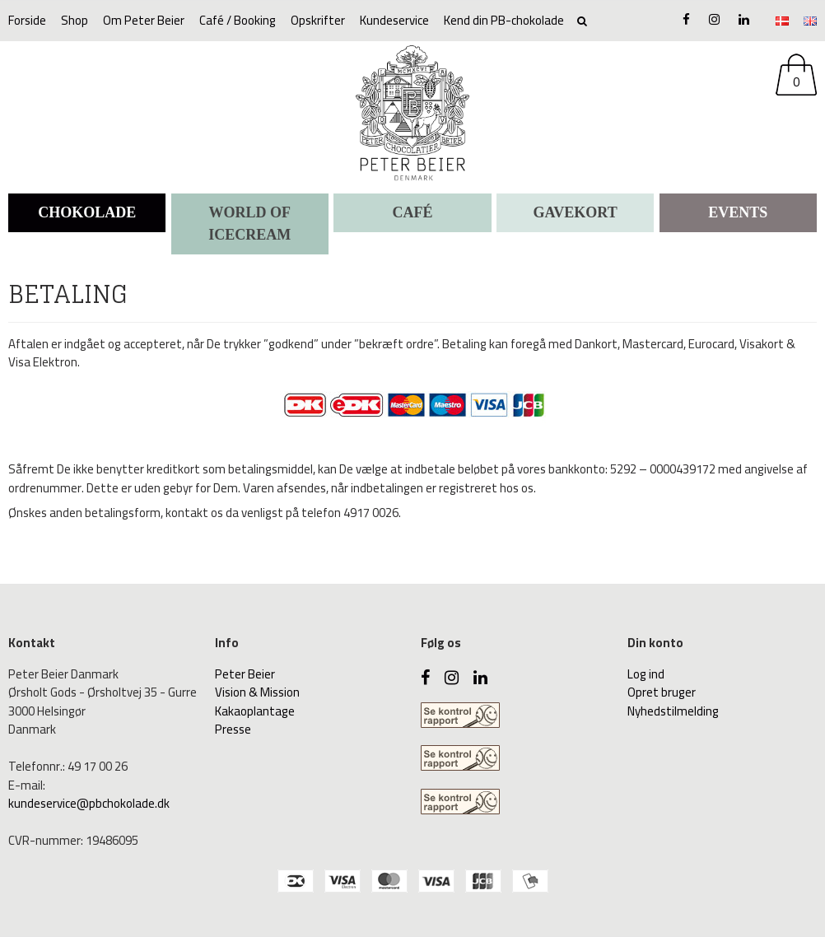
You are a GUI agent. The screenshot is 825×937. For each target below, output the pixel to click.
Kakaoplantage (255, 711)
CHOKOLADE (87, 212)
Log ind (645, 674)
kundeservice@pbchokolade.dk (89, 803)
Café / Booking (237, 20)
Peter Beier (245, 674)
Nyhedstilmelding (673, 711)
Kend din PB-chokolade (504, 20)
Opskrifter (318, 20)
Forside (27, 20)
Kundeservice (394, 20)
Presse (233, 729)
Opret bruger (661, 692)
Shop (74, 20)
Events (737, 212)
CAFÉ (412, 212)
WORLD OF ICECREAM (249, 223)
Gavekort (576, 212)
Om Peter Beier (143, 20)
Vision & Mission (257, 692)
